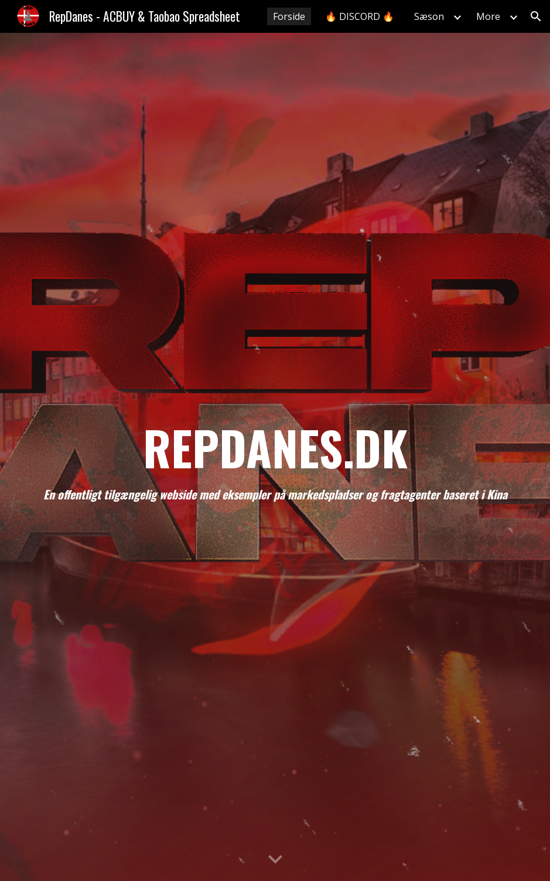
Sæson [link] (429, 16)
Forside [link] (289, 16)
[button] (536, 16)
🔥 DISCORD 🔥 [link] (359, 16)
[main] (275, 457)
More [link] (488, 16)
